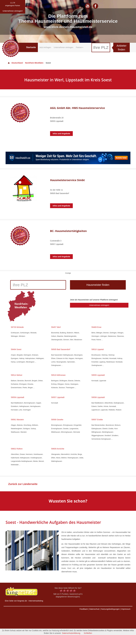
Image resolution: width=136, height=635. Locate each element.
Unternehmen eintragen (63, 47)
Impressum (125, 609)
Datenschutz (94, 609)
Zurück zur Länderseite (22, 484)
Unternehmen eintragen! (99, 305)
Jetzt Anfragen (45, 47)
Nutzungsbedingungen (110, 609)
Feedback (84, 609)
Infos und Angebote (61, 133)
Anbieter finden (122, 47)
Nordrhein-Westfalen (34, 63)
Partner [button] (79, 47)
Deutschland (15, 63)
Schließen (88, 633)
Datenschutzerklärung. (71, 633)
